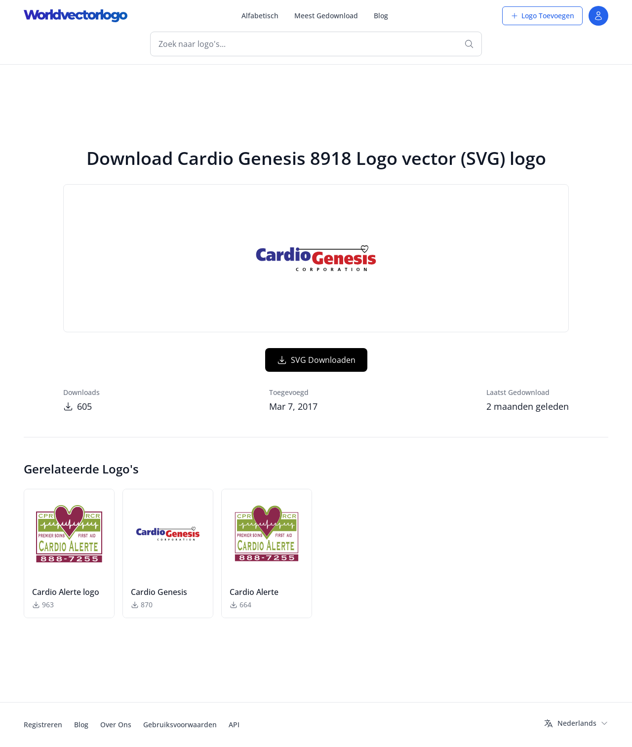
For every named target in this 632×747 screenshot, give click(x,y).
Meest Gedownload (326, 15)
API (234, 724)
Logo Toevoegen (542, 15)
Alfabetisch (259, 15)
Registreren (43, 724)
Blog (381, 15)
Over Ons (115, 724)
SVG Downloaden (316, 359)
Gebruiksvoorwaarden (180, 724)
